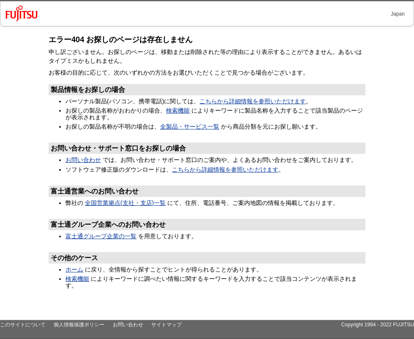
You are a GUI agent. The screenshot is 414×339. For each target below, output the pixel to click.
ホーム (74, 269)
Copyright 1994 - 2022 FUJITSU (377, 325)
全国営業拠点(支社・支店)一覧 (125, 202)
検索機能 (178, 110)
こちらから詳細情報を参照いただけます (252, 101)
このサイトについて (23, 325)
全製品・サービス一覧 (189, 126)
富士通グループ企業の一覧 (100, 236)
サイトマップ (166, 325)
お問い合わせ (83, 159)
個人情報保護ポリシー (79, 325)
